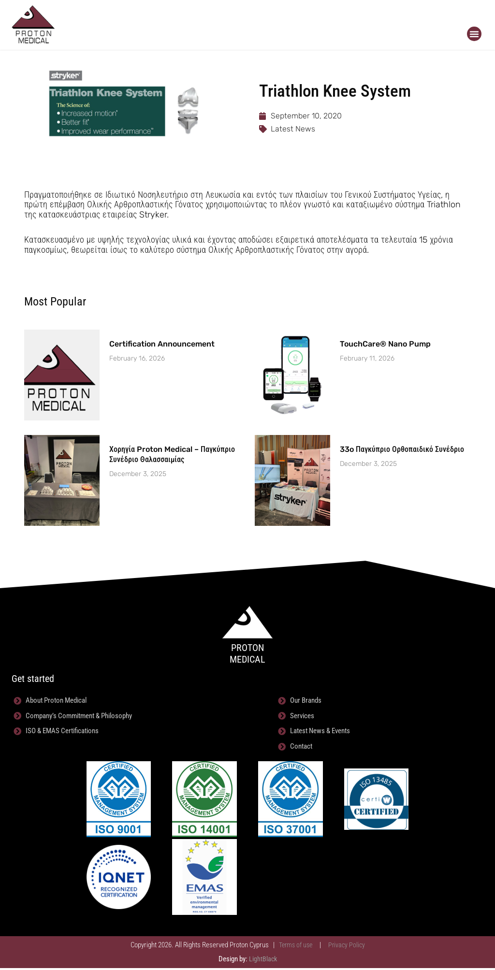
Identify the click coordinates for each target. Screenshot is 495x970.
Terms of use (295, 946)
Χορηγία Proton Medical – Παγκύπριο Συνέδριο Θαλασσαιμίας (172, 454)
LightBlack (262, 960)
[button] (474, 34)
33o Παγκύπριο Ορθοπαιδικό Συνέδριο (402, 449)
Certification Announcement (162, 343)
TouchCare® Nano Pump (385, 343)
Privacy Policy (348, 946)
